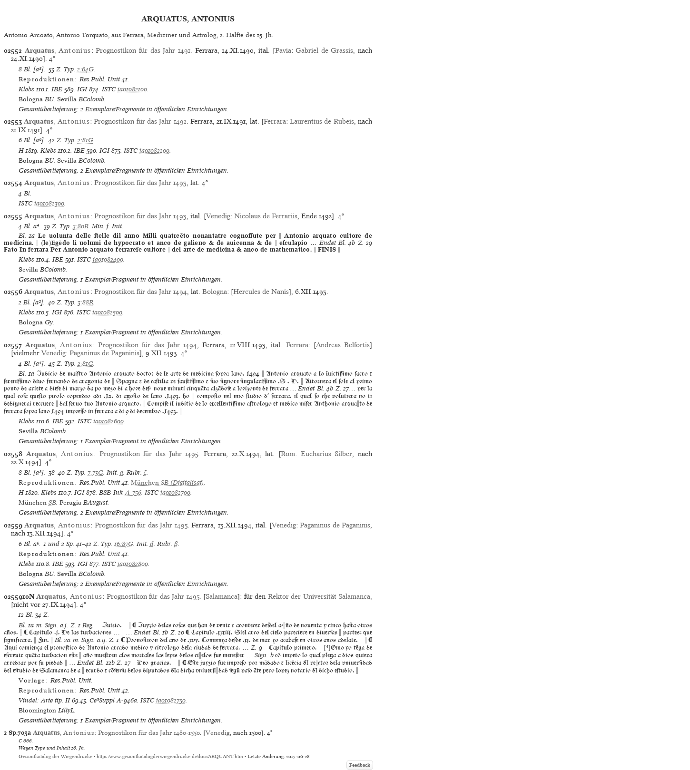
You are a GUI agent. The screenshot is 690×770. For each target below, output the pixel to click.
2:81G (85, 140)
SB (52, 502)
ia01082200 (154, 150)
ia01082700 (175, 492)
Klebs (26, 89)
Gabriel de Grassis (324, 50)
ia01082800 (133, 564)
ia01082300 (49, 203)
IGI (82, 89)
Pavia (283, 50)
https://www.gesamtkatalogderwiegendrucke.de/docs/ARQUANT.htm (170, 756)
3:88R (85, 302)
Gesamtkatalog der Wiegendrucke (55, 756)
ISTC (109, 89)
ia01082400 (108, 259)
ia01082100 (132, 89)
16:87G (123, 544)
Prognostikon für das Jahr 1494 (140, 291)
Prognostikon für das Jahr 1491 (143, 50)
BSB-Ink (111, 492)
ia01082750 (171, 700)
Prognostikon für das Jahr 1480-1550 (149, 733)
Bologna (214, 291)
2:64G (85, 69)
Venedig (218, 216)
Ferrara (275, 121)
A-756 (133, 492)
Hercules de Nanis (261, 291)
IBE (56, 89)
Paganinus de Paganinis (104, 353)
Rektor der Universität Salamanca (319, 596)
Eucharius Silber (327, 453)
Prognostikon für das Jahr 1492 (140, 121)
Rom (288, 453)
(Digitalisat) (167, 482)
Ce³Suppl (102, 700)
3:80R (81, 226)
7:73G (95, 472)
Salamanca (221, 596)
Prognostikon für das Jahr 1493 (140, 182)
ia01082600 (108, 421)
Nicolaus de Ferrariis (265, 216)
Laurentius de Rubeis (322, 121)
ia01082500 (107, 312)
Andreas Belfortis (343, 345)
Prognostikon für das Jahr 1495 (148, 453)
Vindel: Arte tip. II (44, 700)
